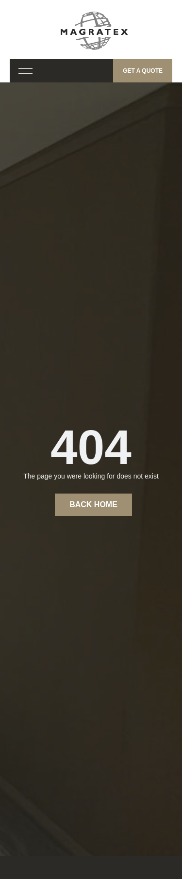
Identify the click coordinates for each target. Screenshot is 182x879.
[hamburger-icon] (25, 71)
